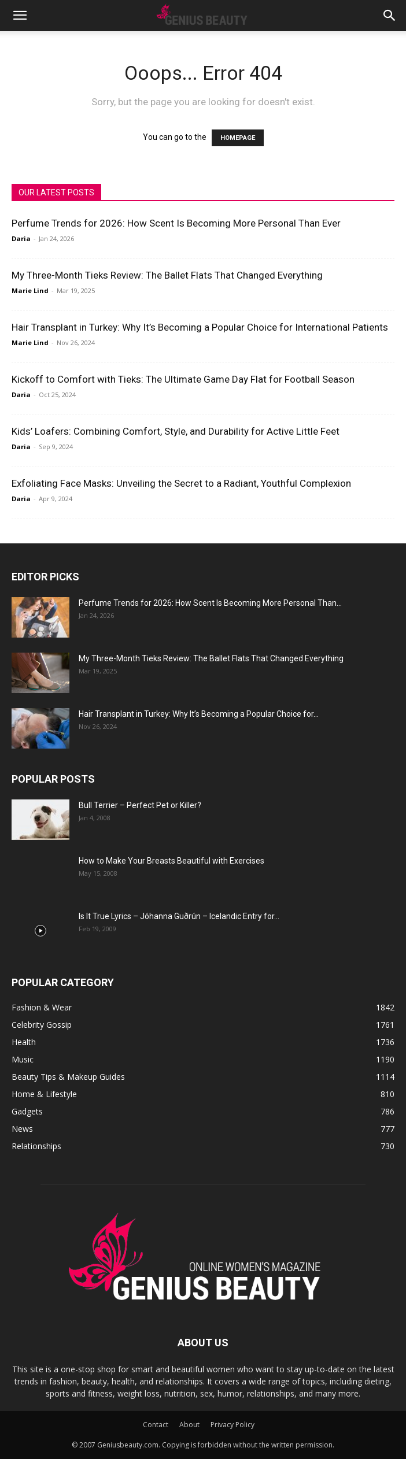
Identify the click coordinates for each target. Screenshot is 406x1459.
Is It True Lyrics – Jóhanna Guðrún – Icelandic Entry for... (179, 916)
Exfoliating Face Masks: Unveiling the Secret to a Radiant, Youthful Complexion (181, 483)
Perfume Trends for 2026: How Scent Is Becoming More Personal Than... (210, 603)
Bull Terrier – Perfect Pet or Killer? (140, 805)
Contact (155, 1425)
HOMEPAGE (237, 138)
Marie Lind (30, 290)
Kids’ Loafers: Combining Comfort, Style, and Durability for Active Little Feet (175, 431)
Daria (21, 238)
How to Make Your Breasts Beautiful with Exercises (171, 860)
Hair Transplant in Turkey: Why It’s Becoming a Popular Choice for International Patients (200, 327)
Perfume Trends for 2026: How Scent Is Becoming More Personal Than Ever (176, 223)
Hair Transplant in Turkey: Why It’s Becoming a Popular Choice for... (199, 714)
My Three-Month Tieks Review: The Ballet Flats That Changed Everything (167, 275)
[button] (19, 15)
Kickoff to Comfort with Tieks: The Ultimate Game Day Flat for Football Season (183, 379)
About (189, 1425)
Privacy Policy (232, 1425)
